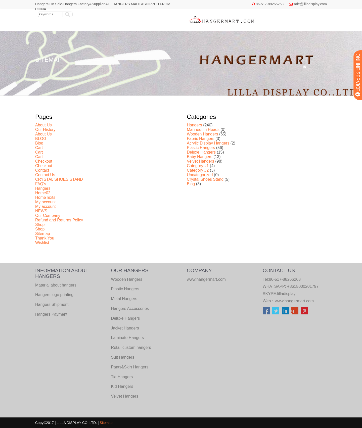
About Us (43, 125)
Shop (39, 224)
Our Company (47, 215)
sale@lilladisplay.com (310, 4)
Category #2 (198, 170)
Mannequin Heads (203, 129)
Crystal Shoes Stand (205, 179)
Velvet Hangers (200, 161)
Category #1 (198, 166)
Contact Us (45, 175)
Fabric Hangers (200, 138)
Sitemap (42, 233)
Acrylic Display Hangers (208, 143)
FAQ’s (40, 184)
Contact (42, 170)
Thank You (44, 238)
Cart (39, 148)
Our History (45, 129)
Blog (39, 143)
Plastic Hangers (201, 148)
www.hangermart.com (294, 301)
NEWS (41, 211)
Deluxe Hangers (201, 152)
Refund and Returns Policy (59, 220)
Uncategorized (200, 175)
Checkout (43, 161)
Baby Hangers (199, 157)
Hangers (42, 188)
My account (45, 202)
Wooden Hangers (202, 134)
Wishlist (42, 243)
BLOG (40, 138)
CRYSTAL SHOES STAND (59, 179)
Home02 (42, 193)
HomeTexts (45, 197)
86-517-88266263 (270, 4)
